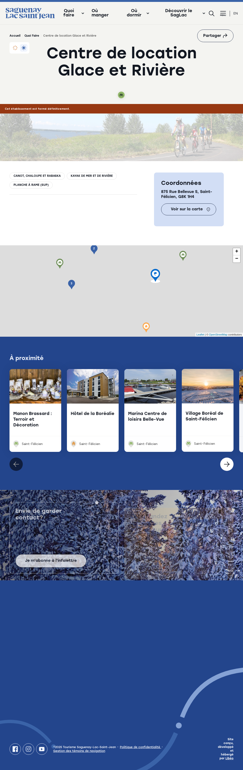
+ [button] (236, 251)
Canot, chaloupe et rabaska (37, 176)
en (236, 13)
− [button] (236, 258)
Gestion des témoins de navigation (79, 751)
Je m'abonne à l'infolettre (51, 566)
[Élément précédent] (227, 464)
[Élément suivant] (16, 464)
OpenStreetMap (218, 334)
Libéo (229, 758)
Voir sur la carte (190, 209)
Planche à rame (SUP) (31, 185)
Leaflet (200, 334)
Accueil (14, 36)
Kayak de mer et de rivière (92, 176)
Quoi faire (31, 36)
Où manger (100, 13)
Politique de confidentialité (140, 747)
